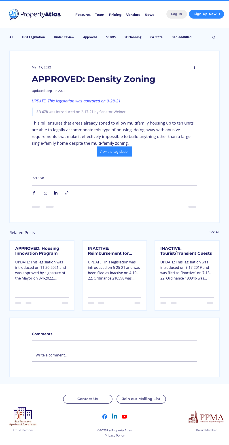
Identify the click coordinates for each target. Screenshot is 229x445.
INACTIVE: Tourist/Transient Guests (186, 251)
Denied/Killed (181, 37)
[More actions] (194, 67)
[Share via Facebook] (34, 193)
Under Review (64, 37)
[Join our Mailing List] (141, 399)
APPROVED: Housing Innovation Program (37, 251)
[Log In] (176, 14)
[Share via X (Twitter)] (45, 193)
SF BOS (111, 37)
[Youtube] (124, 416)
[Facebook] (105, 416)
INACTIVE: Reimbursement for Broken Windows (108, 251)
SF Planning (133, 37)
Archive (38, 178)
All (11, 37)
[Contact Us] (87, 399)
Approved (90, 37)
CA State (156, 37)
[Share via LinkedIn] (56, 193)
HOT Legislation (33, 37)
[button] (214, 37)
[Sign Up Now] (206, 14)
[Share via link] (67, 193)
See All (215, 232)
